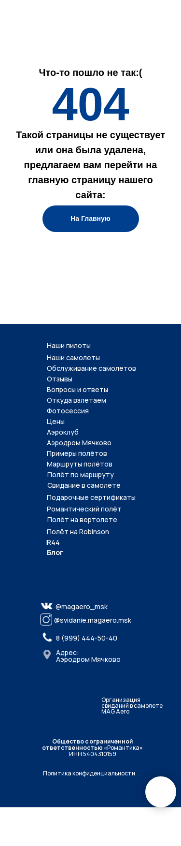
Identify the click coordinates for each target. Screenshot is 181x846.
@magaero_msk (82, 606)
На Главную (90, 218)
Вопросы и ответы (77, 389)
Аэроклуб (63, 432)
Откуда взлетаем (76, 400)
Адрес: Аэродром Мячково (88, 656)
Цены (56, 421)
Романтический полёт (84, 508)
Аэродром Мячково (79, 442)
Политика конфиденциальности (89, 773)
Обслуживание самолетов (91, 368)
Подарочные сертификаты (91, 497)
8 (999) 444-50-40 (86, 637)
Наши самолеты (73, 357)
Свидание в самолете (84, 485)
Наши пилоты (69, 345)
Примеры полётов (77, 453)
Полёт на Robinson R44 (78, 537)
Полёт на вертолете (82, 519)
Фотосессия (68, 410)
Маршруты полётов (79, 463)
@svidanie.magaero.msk (92, 620)
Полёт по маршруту (80, 474)
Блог (55, 552)
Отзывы (59, 378)
